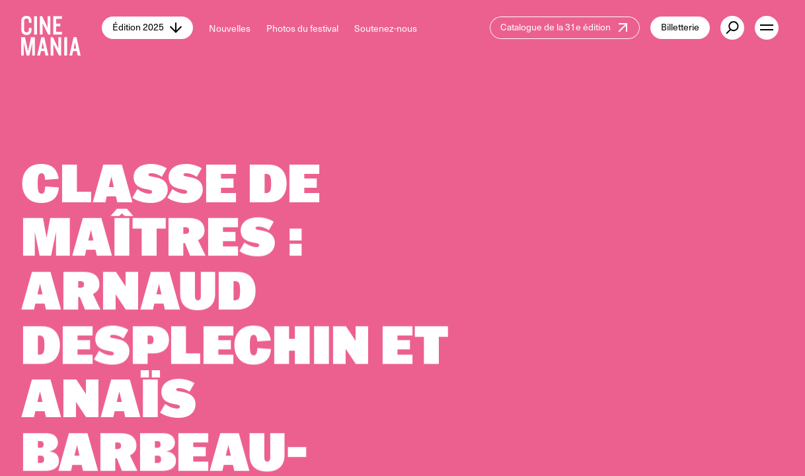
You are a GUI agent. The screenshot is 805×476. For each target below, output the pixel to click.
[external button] (732, 28)
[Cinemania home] (61, 28)
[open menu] (767, 28)
